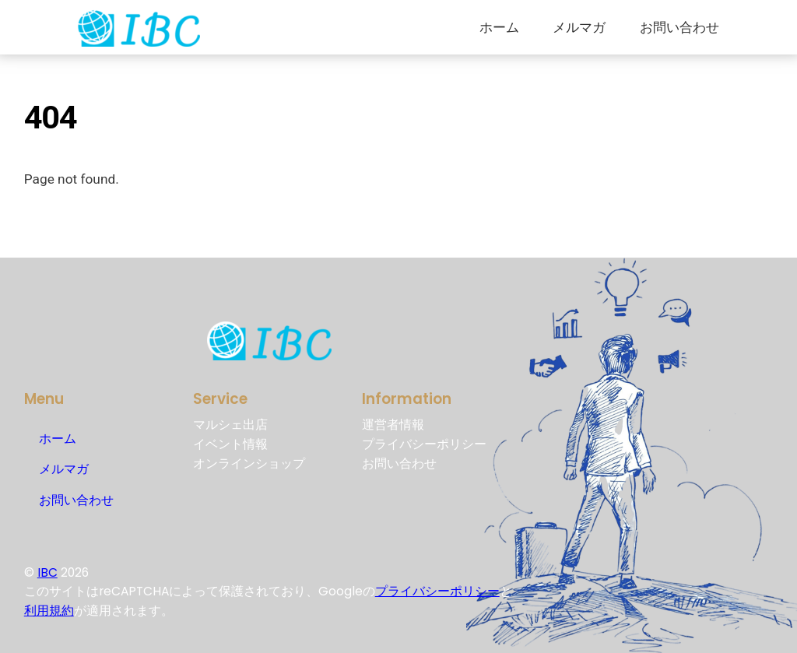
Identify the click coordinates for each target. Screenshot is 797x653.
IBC (47, 572)
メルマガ (579, 27)
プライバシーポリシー (437, 591)
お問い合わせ (679, 27)
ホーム (499, 27)
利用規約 (49, 610)
